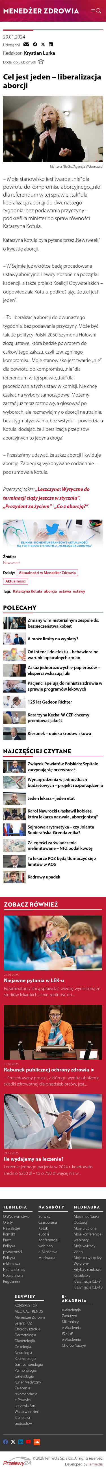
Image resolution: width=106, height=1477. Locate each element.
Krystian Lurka (39, 53)
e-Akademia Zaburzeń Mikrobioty (71, 1316)
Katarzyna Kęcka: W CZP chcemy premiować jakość (58, 717)
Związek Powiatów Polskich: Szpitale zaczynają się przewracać (63, 766)
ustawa (65, 591)
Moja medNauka (86, 1216)
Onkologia (23, 1346)
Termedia (95, 1464)
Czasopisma (47, 1222)
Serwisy (44, 1216)
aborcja (50, 591)
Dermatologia (25, 1335)
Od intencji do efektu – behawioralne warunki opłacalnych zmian (63, 654)
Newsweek (11, 562)
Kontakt (9, 1234)
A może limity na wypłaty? (53, 638)
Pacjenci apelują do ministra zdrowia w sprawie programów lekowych (65, 686)
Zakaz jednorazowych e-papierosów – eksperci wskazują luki (64, 670)
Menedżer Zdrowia (30, 1317)
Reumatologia (25, 1358)
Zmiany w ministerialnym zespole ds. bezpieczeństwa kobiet (63, 623)
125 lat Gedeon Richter (50, 702)
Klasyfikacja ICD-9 (87, 1281)
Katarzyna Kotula (27, 591)
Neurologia (23, 1352)
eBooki (43, 1234)
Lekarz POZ (23, 1323)
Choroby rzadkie (27, 1329)
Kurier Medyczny (28, 1382)
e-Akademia (47, 1252)
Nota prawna (13, 1275)
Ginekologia (24, 1376)
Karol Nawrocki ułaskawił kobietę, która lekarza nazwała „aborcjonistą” (63, 814)
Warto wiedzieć (27, 1411)
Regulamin (11, 1281)
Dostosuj (80, 1222)
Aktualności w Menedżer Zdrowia (47, 572)
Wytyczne (81, 1263)
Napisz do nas (14, 1269)
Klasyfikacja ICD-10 (88, 1287)
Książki (43, 1228)
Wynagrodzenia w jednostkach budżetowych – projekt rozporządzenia (65, 782)
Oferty (8, 1222)
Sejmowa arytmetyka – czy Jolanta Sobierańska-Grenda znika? (61, 830)
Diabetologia (25, 1341)
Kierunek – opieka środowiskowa (59, 733)
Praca (7, 1240)
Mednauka (46, 1257)
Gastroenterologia (29, 1364)
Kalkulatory (82, 1275)
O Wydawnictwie (16, 1216)
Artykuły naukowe (87, 1269)
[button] (95, 11)
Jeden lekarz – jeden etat (51, 798)
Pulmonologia (25, 1370)
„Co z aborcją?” (71, 506)
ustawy (79, 591)
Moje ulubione (85, 1228)
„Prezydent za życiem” (27, 506)
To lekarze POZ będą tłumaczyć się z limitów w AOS (62, 861)
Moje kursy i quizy (87, 1257)
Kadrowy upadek (44, 877)
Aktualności (15, 581)
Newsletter (11, 1228)
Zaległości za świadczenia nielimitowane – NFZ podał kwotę (60, 845)
